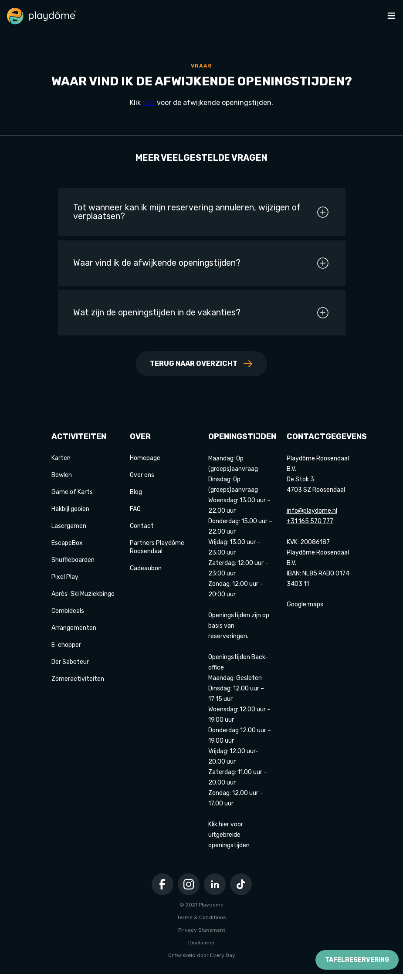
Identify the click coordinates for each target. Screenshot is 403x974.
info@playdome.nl (312, 510)
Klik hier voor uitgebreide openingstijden (229, 835)
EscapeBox (67, 543)
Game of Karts (72, 492)
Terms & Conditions (201, 917)
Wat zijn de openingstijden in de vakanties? (201, 313)
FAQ (135, 509)
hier (148, 102)
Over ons (142, 475)
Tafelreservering (357, 960)
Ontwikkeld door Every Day (201, 955)
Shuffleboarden (73, 560)
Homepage (145, 458)
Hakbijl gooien (70, 509)
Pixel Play (64, 577)
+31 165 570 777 (310, 521)
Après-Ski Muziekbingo (83, 594)
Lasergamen (68, 526)
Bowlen (61, 475)
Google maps (305, 604)
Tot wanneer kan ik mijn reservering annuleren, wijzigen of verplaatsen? (201, 211)
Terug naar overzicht (201, 363)
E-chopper (66, 645)
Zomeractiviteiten (77, 679)
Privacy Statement (201, 930)
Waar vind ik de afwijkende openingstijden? (201, 263)
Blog (136, 492)
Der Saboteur (70, 662)
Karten (61, 458)
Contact (142, 526)
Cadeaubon (146, 568)
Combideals (67, 611)
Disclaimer (201, 943)
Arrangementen (73, 628)
